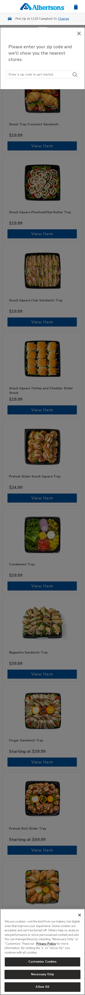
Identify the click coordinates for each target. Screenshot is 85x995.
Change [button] (63, 19)
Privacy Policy (46, 944)
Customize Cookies (42, 962)
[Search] (75, 74)
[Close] (79, 32)
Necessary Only (42, 974)
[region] (42, 952)
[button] (76, 6)
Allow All (42, 987)
